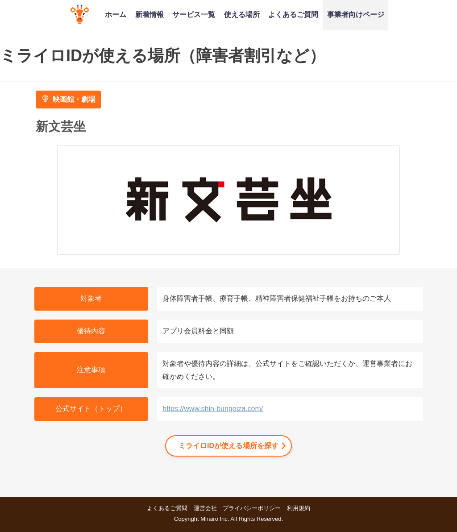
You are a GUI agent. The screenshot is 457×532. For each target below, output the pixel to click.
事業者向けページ (355, 14)
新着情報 (149, 14)
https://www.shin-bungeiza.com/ (212, 408)
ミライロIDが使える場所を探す (228, 445)
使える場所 (242, 14)
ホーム (115, 14)
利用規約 (298, 508)
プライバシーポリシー (252, 508)
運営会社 (205, 508)
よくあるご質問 (293, 14)
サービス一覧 (193, 14)
